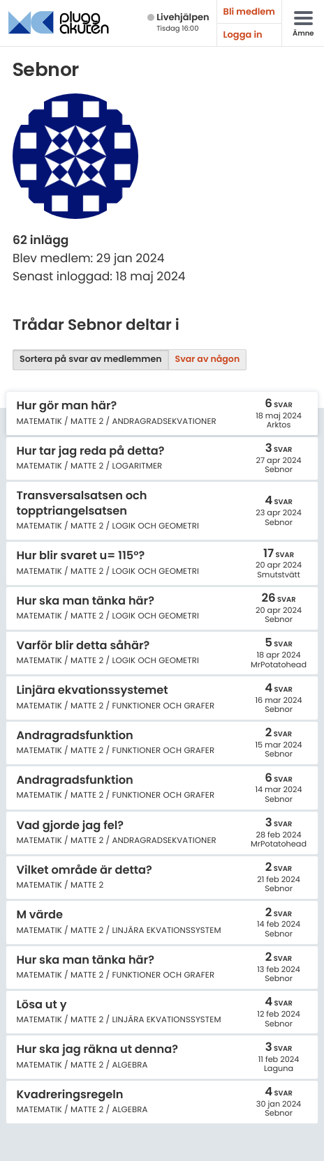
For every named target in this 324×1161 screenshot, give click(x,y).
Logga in (243, 34)
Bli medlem (249, 11)
